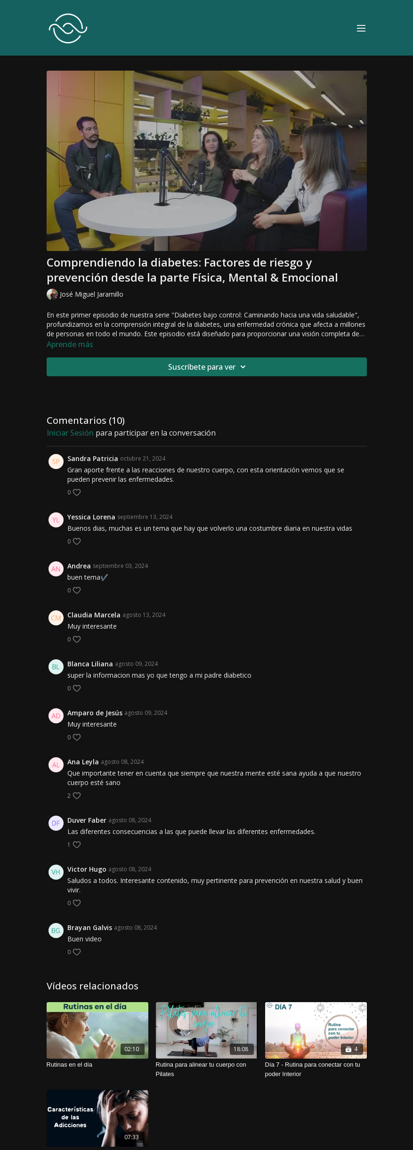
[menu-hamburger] (361, 28)
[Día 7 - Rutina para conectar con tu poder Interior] (316, 1069)
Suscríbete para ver (208, 367)
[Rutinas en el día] (97, 1064)
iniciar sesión (70, 433)
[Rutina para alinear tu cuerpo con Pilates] (207, 1069)
